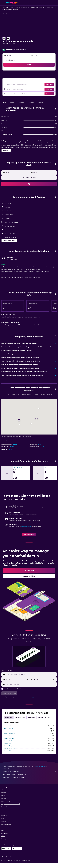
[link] (29, 534)
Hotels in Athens (8, 726)
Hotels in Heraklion (9, 748)
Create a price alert (26, 526)
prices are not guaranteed (39, 766)
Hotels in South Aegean (36, 7)
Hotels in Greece (25, 7)
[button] (3, 3)
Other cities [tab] (8, 717)
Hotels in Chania (8, 736)
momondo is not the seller (30, 771)
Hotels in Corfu (8, 741)
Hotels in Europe (14, 7)
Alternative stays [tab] (20, 717)
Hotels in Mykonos (9, 728)
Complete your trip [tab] (44, 717)
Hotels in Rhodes (9, 738)
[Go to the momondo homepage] (12, 3)
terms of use (24, 696)
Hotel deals (5, 7)
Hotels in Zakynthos (9, 746)
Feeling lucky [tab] (31, 717)
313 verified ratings (19, 49)
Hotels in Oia (7, 743)
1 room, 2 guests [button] (9, 60)
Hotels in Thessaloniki (10, 733)
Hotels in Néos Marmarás (11, 750)
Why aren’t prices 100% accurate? (30, 778)
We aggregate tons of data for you (30, 774)
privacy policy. (33, 696)
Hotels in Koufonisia (49, 7)
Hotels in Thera (8, 731)
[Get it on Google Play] (6, 848)
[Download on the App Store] (17, 848)
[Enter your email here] (30, 684)
